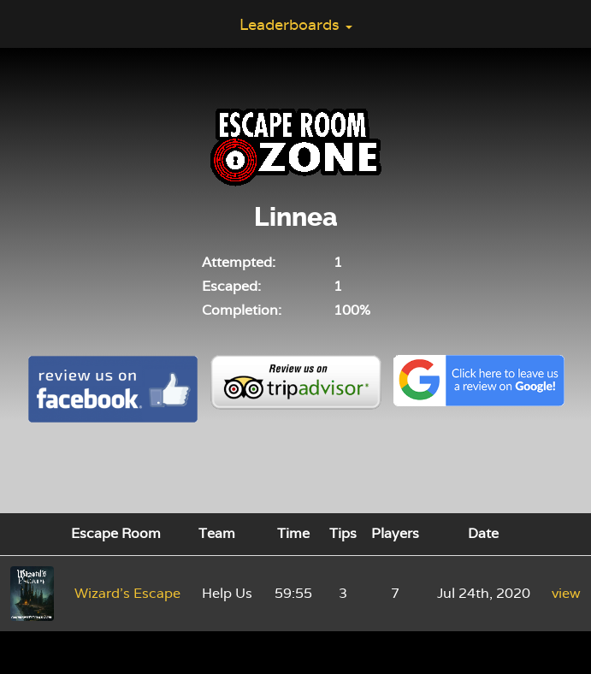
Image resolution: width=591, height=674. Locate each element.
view (566, 593)
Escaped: (231, 286)
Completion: (241, 310)
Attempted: (238, 262)
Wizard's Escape (127, 593)
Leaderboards (295, 24)
